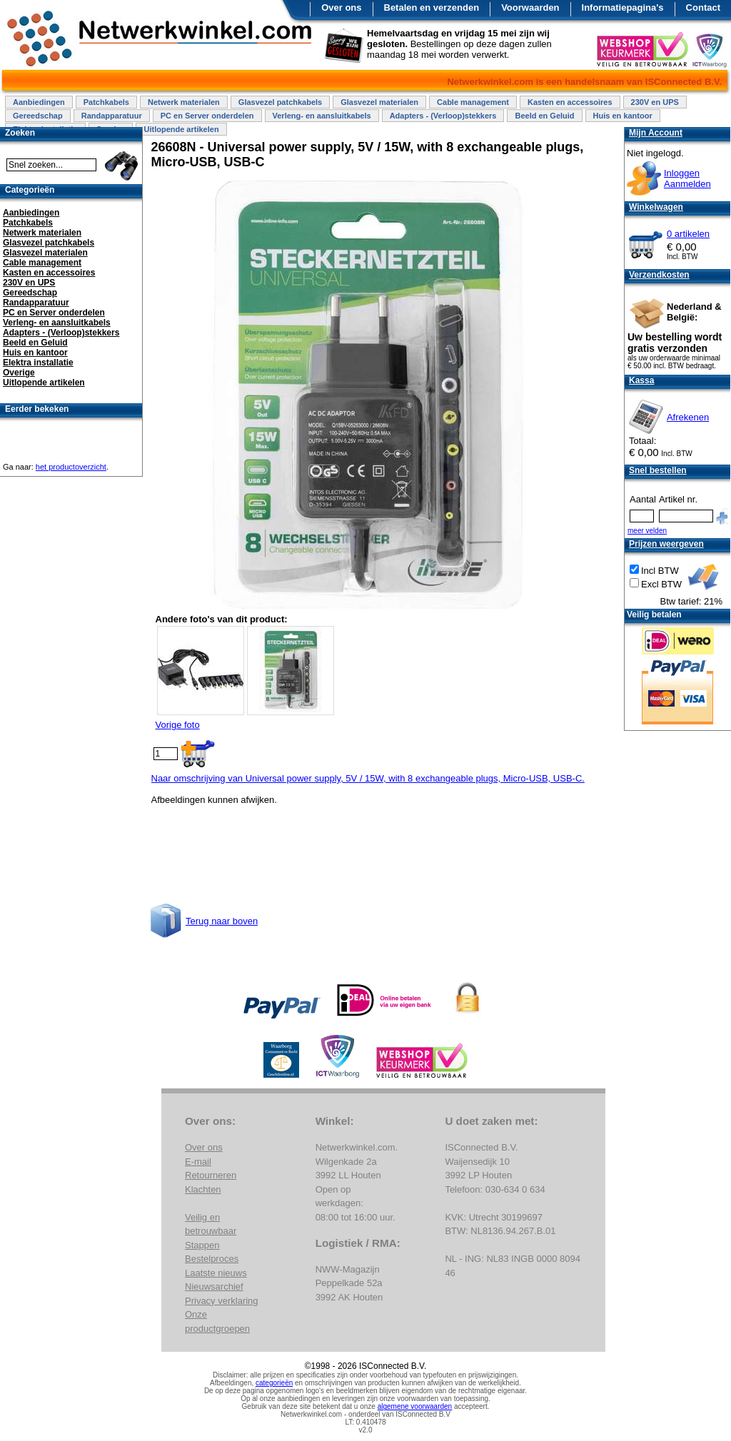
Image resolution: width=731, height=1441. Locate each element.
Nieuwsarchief (214, 1286)
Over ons (341, 7)
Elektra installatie (38, 363)
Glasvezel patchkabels (280, 102)
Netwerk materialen (184, 102)
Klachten (203, 1189)
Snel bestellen (658, 470)
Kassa (641, 380)
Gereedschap (38, 115)
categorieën (274, 1383)
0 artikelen (688, 233)
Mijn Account (655, 133)
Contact (703, 7)
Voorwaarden (530, 7)
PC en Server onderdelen (207, 115)
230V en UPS (655, 102)
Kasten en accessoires (570, 102)
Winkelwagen (656, 207)
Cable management (473, 102)
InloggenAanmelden (687, 178)
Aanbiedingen (39, 102)
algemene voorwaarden (415, 1406)
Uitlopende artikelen (180, 129)
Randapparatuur (111, 115)
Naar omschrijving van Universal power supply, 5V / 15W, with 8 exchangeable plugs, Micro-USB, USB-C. (368, 778)
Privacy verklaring (221, 1300)
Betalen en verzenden (432, 7)
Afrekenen (688, 417)
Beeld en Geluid (544, 115)
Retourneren (210, 1175)
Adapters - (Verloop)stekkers (443, 115)
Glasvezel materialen (379, 102)
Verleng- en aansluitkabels (322, 115)
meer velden (647, 531)
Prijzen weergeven (666, 544)
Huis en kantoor (622, 115)
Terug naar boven (222, 921)
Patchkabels (106, 102)
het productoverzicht (71, 466)
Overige (19, 373)
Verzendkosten (659, 275)
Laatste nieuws (216, 1273)
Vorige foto (178, 724)
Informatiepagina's (623, 7)
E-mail (198, 1161)
